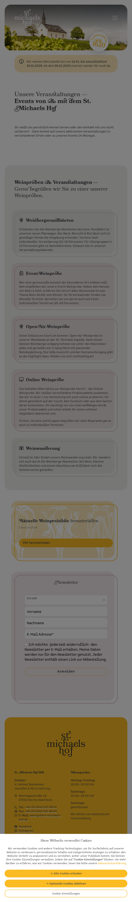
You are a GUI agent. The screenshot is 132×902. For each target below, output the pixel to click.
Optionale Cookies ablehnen (68, 883)
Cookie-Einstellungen (66, 893)
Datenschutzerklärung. (112, 863)
